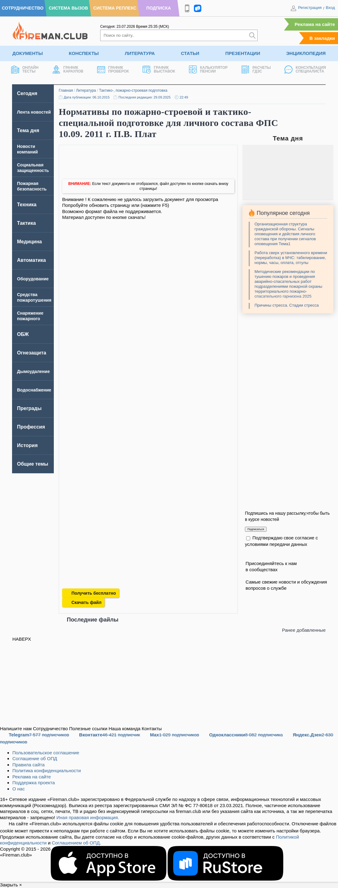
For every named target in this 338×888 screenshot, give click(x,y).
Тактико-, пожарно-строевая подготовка (133, 90)
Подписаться (255, 529)
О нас (18, 788)
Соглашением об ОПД (76, 842)
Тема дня (28, 130)
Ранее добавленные (304, 630)
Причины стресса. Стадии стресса (287, 305)
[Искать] (252, 35)
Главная (66, 90)
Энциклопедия (306, 53)
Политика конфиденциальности (46, 770)
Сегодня (27, 93)
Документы (27, 53)
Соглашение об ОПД (34, 758)
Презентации (242, 53)
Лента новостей (34, 112)
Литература (140, 53)
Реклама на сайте (315, 24)
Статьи (190, 53)
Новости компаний (27, 149)
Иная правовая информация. (88, 817)
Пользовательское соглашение (45, 752)
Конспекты (84, 53)
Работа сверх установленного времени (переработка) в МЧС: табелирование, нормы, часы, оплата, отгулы (291, 257)
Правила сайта (28, 764)
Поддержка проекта (33, 782)
